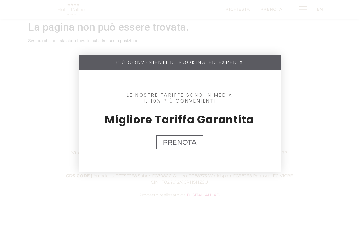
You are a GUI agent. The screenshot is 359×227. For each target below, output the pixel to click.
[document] (179, 113)
